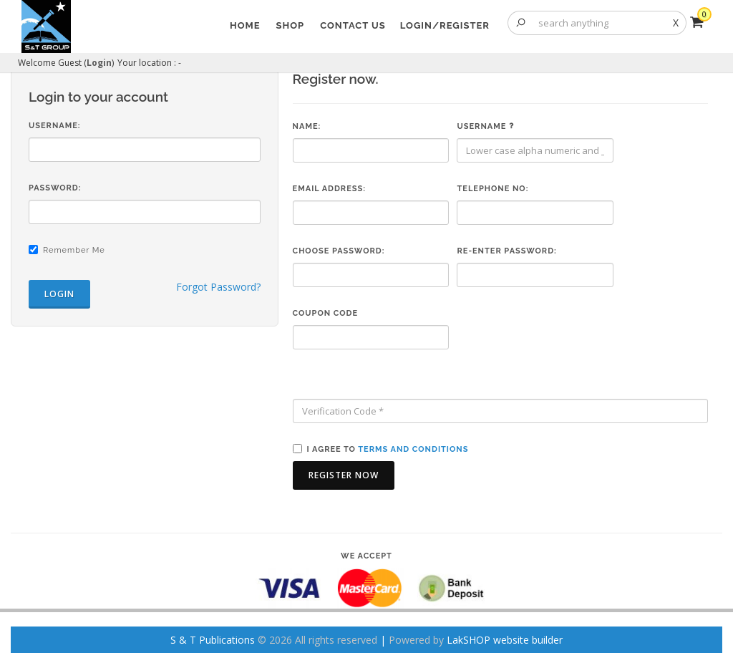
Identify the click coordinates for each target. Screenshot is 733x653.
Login (99, 63)
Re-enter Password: (506, 251)
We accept (366, 556)
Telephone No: (492, 188)
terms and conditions (413, 449)
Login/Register (445, 25)
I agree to (388, 449)
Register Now (344, 475)
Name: (307, 126)
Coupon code (325, 313)
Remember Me (74, 250)
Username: (55, 125)
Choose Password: (339, 251)
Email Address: (329, 188)
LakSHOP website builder (505, 640)
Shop (290, 25)
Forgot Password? (218, 287)
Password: (55, 188)
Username (485, 126)
